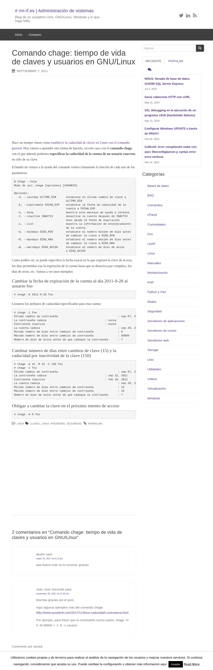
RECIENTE (153, 61)
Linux (20, 423)
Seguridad (74, 423)
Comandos (155, 205)
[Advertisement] (81, 109)
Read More (192, 664)
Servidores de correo (161, 330)
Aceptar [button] (175, 664)
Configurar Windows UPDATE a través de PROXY (171, 131)
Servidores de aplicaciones (166, 321)
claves (35, 423)
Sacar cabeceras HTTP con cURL (167, 97)
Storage (153, 350)
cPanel (152, 214)
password (58, 423)
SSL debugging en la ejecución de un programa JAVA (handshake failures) (170, 113)
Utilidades (154, 369)
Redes (151, 301)
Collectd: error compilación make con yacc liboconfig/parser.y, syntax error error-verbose (171, 151)
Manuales (154, 263)
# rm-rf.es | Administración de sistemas (54, 10)
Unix (150, 359)
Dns (150, 234)
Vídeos (152, 379)
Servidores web (158, 340)
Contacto (35, 34)
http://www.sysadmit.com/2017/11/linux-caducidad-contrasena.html (82, 612)
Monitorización (157, 272)
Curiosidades (156, 224)
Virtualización (156, 388)
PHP (150, 282)
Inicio (18, 34)
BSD (150, 195)
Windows (153, 398)
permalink (95, 423)
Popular (175, 61)
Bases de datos (158, 186)
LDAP (151, 243)
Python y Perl (156, 292)
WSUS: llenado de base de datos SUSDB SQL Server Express (167, 81)
